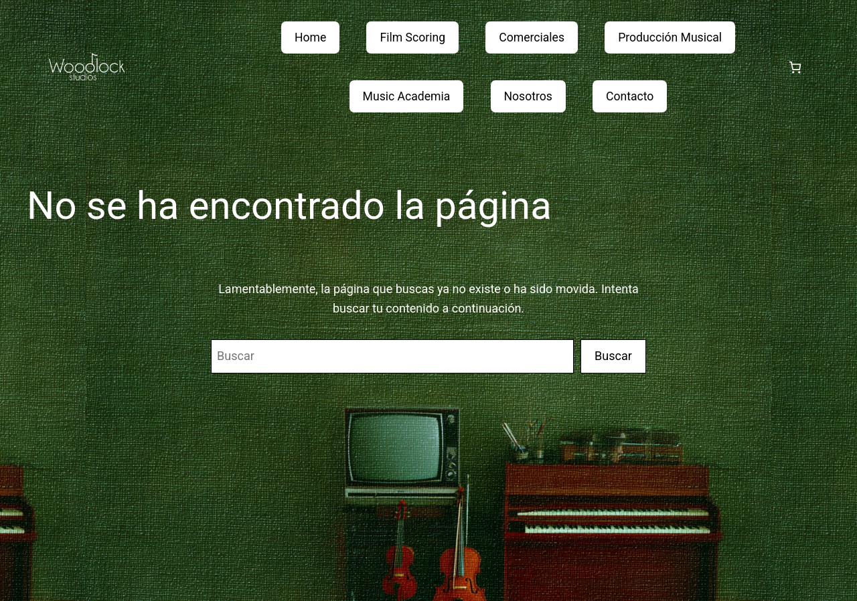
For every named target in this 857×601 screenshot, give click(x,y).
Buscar (613, 356)
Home (310, 37)
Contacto (629, 96)
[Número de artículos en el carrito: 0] (795, 67)
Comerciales (531, 37)
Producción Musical (670, 37)
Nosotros (528, 96)
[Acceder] (763, 67)
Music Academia (407, 96)
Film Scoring (412, 37)
